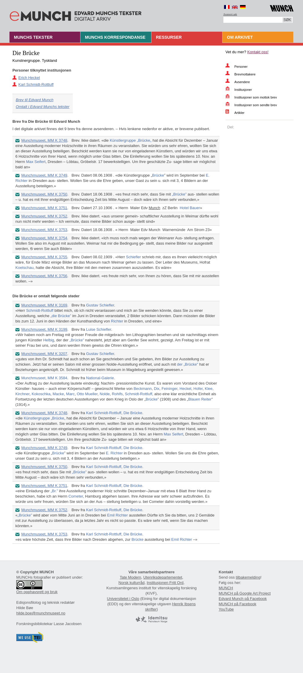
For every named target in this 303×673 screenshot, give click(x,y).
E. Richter (114, 453)
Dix (156, 388)
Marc (70, 394)
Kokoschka (41, 394)
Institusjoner (243, 89)
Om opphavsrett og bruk (36, 592)
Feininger (169, 388)
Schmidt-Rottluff (39, 310)
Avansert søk (230, 14)
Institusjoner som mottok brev (255, 97)
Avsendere (242, 82)
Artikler (239, 112)
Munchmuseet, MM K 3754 (44, 238)
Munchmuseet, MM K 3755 (44, 257)
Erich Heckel (29, 77)
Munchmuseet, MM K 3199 (44, 329)
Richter (117, 321)
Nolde (105, 394)
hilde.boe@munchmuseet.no (40, 613)
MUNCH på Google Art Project (245, 593)
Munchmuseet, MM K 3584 (44, 378)
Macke (58, 394)
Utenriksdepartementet (162, 577)
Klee (208, 388)
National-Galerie (100, 378)
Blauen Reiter (200, 399)
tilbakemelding (248, 577)
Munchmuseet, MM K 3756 (44, 276)
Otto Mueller (87, 394)
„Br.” (54, 491)
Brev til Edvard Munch (34, 100)
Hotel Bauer (190, 208)
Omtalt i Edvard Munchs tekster (42, 106)
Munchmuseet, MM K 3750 (44, 194)
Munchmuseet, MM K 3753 (44, 229)
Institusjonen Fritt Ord (165, 582)
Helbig (48, 340)
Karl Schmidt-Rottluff (36, 84)
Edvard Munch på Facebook (243, 598)
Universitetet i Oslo (123, 598)
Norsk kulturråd (131, 582)
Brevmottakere (245, 74)
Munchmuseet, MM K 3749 (44, 175)
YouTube (226, 609)
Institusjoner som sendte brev (255, 105)
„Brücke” (179, 194)
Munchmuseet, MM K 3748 (44, 140)
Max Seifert (36, 161)
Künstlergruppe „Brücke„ (131, 140)
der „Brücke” (187, 364)
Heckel (185, 388)
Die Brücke (132, 413)
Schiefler (133, 257)
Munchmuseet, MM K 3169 (44, 305)
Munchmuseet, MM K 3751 (44, 208)
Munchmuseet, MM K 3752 (44, 216)
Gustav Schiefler (100, 305)
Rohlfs (117, 394)
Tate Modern (130, 577)
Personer (241, 66)
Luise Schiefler (98, 329)
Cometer (75, 496)
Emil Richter (117, 515)
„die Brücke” (61, 316)
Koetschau (24, 267)
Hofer (198, 388)
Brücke (158, 175)
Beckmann (142, 388)
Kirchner (22, 394)
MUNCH (226, 588)
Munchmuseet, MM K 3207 (44, 353)
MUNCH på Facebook (237, 604)
